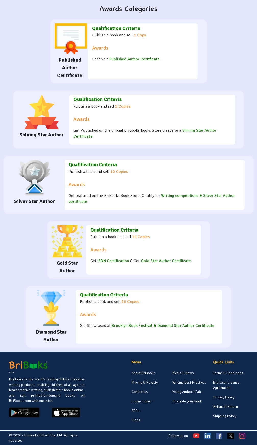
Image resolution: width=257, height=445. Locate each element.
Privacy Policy (223, 397)
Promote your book (187, 401)
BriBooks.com (20, 401)
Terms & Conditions (228, 373)
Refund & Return (225, 406)
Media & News (183, 373)
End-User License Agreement (226, 385)
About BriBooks (144, 373)
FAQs (135, 411)
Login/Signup (142, 401)
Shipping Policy (224, 416)
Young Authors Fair (186, 392)
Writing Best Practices (189, 382)
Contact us (140, 392)
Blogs (136, 420)
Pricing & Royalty (145, 382)
